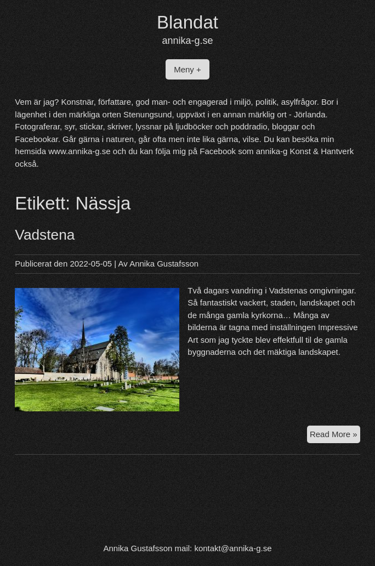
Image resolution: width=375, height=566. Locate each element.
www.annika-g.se (79, 151)
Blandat (187, 22)
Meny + (187, 69)
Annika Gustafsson (163, 263)
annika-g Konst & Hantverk (305, 151)
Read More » (335, 433)
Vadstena (45, 235)
